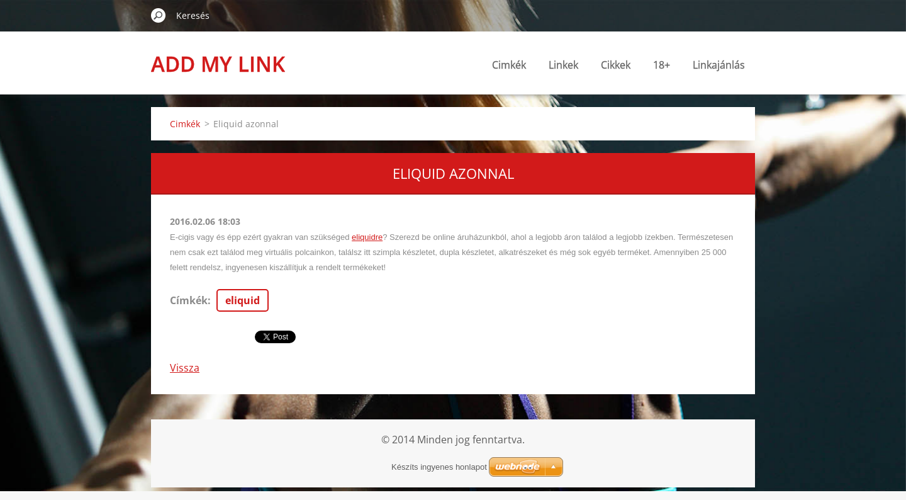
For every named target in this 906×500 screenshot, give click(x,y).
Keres (158, 15)
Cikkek (615, 65)
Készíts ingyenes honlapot (439, 467)
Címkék (189, 300)
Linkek (563, 65)
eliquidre (367, 237)
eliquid (242, 300)
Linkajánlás (719, 65)
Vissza (184, 368)
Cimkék (509, 65)
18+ (661, 65)
